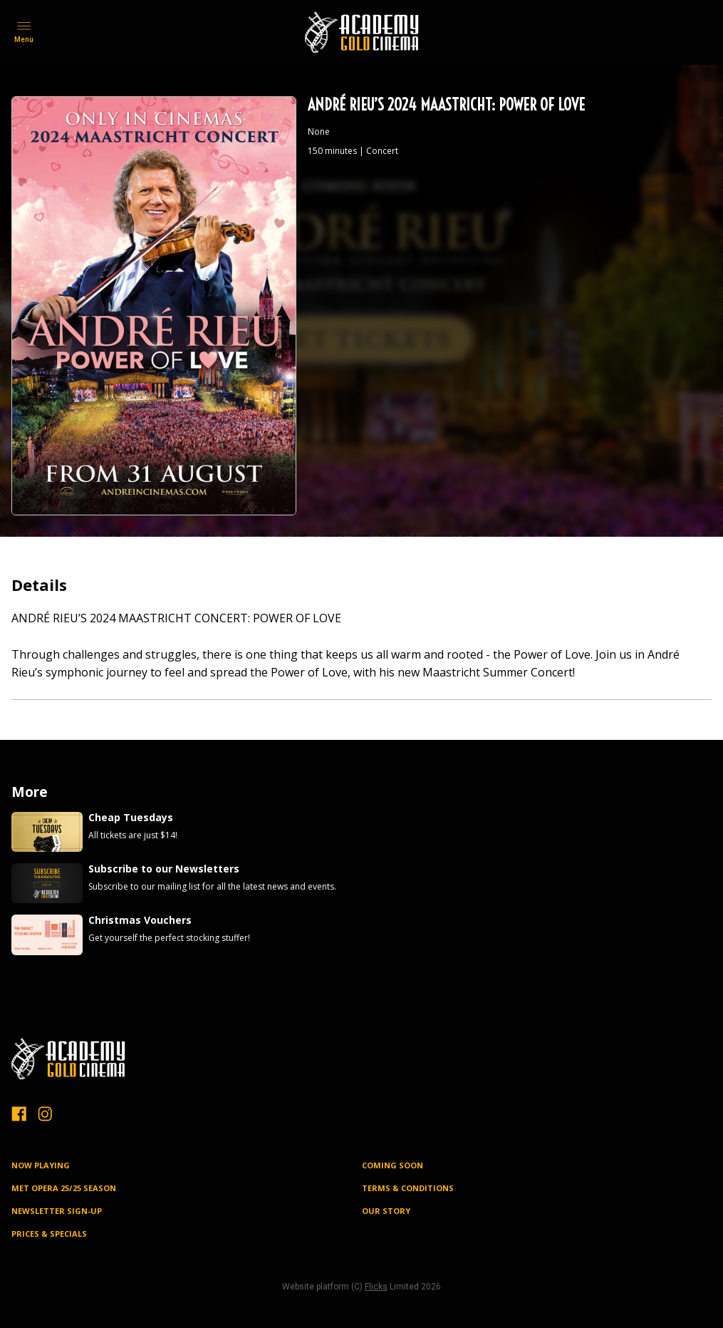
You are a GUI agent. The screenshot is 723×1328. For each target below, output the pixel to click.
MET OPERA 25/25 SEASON (63, 1188)
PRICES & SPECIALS (49, 1233)
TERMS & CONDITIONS (408, 1188)
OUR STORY (386, 1210)
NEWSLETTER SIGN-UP (56, 1210)
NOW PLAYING (40, 1165)
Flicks (376, 1287)
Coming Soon (392, 1165)
